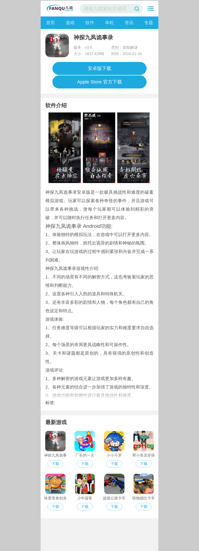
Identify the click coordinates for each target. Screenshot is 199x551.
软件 (89, 22)
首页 (50, 22)
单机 (109, 22)
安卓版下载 (99, 68)
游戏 (70, 22)
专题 (148, 22)
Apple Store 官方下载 (99, 81)
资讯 (129, 22)
